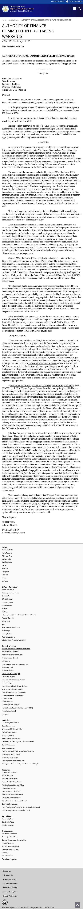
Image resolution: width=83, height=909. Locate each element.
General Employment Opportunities (14, 840)
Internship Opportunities (10, 849)
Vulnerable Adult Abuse (10, 757)
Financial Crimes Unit (9, 711)
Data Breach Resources (9, 804)
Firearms (5, 714)
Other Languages (74, 1)
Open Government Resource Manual (14, 801)
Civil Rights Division (8, 677)
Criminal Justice (7, 702)
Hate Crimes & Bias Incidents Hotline (14, 686)
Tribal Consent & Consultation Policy (14, 640)
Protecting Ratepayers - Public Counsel (15, 664)
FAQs (3, 624)
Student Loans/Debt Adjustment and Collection (18, 751)
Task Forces (6, 621)
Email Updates (7, 562)
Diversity (5, 853)
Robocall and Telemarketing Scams (13, 761)
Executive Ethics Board (9, 779)
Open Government (8, 726)
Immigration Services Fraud (11, 754)
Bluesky (4, 565)
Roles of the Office (8, 618)
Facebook (5, 568)
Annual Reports (7, 605)
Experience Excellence (9, 834)
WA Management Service (10, 846)
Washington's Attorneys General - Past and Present (19, 615)
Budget (4, 609)
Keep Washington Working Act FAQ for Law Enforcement (21, 807)
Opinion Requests (8, 825)
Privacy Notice (7, 634)
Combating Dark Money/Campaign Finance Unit (18, 742)
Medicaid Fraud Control (10, 658)
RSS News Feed (7, 556)
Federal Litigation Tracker (10, 723)
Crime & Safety (7, 698)
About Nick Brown (8, 590)
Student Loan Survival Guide (11, 791)
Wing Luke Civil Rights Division (12, 729)
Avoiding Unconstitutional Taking (13, 785)
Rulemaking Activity (8, 637)
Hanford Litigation (8, 683)
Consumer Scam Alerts (9, 772)
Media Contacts (7, 550)
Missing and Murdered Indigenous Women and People (20, 764)
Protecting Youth (7, 667)
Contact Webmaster (10, 896)
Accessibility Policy (9, 879)
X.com (4, 578)
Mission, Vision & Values (10, 593)
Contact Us (5, 596)
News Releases (7, 553)
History (4, 612)
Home (4, 20)
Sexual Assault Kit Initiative (11, 738)
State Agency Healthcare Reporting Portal (16, 810)
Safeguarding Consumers (10, 652)
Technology (6, 631)
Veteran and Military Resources (12, 689)
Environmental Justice (9, 732)
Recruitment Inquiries (9, 859)
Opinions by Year (7, 819)
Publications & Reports (9, 788)
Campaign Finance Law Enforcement (14, 692)
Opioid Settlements (8, 745)
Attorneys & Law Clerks (10, 837)
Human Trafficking (8, 735)
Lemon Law (6, 661)
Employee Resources (10, 883)
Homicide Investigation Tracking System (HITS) (17, 708)
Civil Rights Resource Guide (11, 798)
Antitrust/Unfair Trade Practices (12, 655)
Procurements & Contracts (11, 627)
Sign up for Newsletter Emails (12, 782)
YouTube (5, 581)
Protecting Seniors (8, 671)
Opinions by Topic (8, 822)
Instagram (5, 572)
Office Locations (7, 602)
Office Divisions (7, 599)
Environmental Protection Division (13, 680)
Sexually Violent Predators (11, 705)
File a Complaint (7, 775)
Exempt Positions (8, 843)
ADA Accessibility (58, 1)
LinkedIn (5, 575)
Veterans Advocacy (8, 748)
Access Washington (10, 892)
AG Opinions (14, 20)
